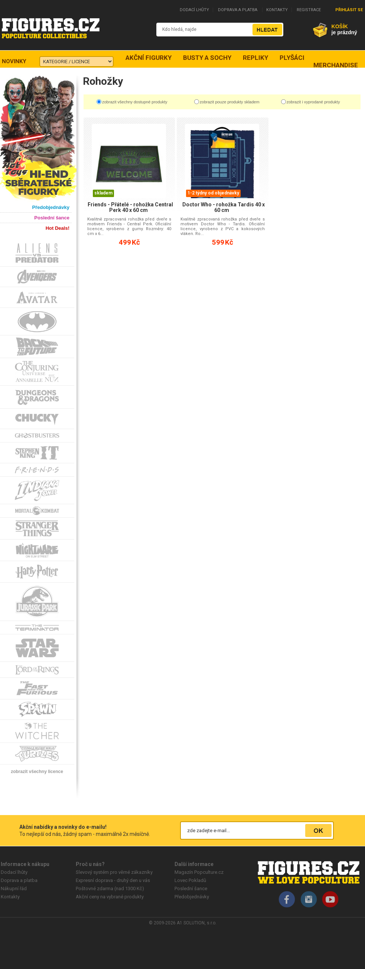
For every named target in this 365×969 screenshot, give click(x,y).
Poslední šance (191, 888)
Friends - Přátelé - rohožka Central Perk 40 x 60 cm (130, 207)
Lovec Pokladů (190, 880)
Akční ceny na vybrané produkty (110, 896)
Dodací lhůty (14, 872)
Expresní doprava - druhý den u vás (113, 880)
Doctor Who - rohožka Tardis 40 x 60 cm (223, 207)
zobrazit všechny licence (37, 771)
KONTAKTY (277, 9)
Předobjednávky (192, 896)
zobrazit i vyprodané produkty (313, 102)
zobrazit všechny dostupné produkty (134, 102)
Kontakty (10, 896)
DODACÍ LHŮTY (194, 9)
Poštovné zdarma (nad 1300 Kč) (110, 888)
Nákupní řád (14, 888)
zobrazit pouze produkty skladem (230, 102)
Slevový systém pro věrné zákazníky (114, 872)
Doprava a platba (19, 880)
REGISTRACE (309, 9)
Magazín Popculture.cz (199, 872)
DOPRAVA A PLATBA (237, 9)
